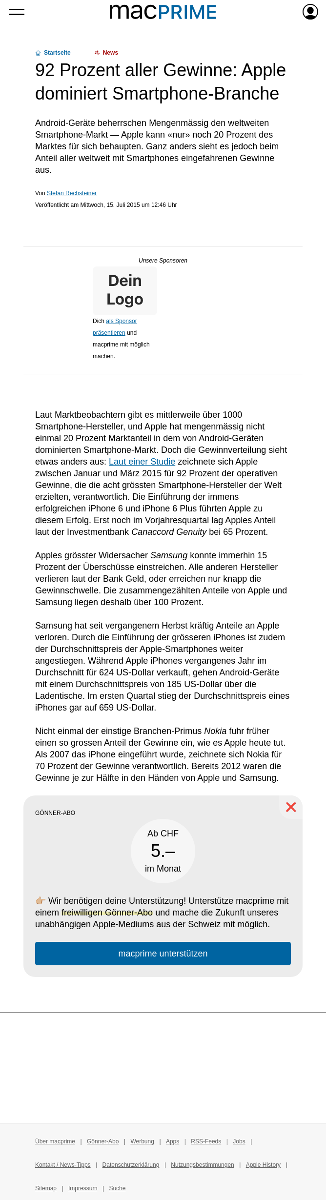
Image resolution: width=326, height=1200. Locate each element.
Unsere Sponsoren (163, 260)
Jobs (239, 1141)
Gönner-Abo (103, 1141)
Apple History (263, 1164)
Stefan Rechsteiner (72, 193)
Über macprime (55, 1141)
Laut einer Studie (142, 462)
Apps (172, 1141)
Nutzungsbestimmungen (202, 1164)
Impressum (82, 1188)
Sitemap (46, 1188)
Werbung (142, 1141)
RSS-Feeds (206, 1141)
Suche (117, 1188)
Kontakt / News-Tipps (63, 1164)
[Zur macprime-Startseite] (163, 11)
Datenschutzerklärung (131, 1164)
